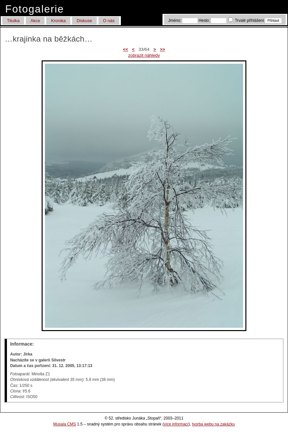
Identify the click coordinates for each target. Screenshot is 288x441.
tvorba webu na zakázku (213, 424)
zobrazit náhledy (144, 55)
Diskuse (84, 20)
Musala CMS (64, 424)
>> (162, 49)
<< (125, 49)
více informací (176, 424)
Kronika (58, 20)
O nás (109, 20)
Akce (35, 20)
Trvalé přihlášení (247, 20)
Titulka (13, 20)
